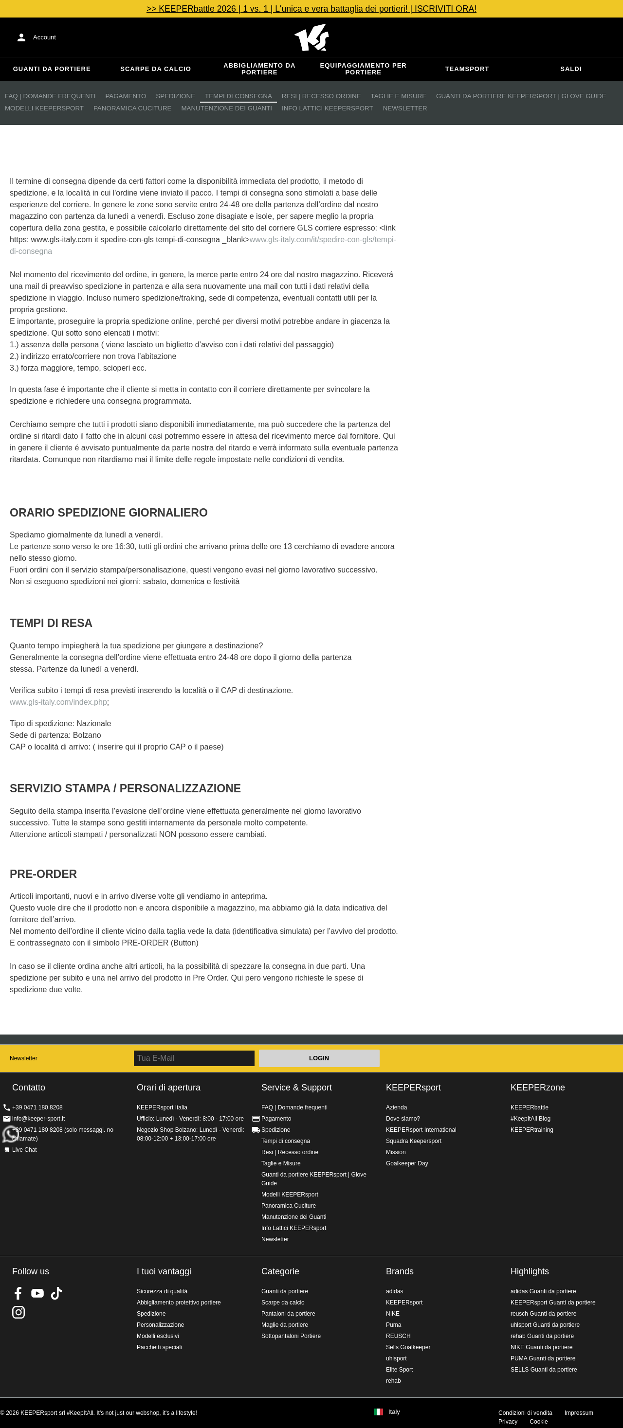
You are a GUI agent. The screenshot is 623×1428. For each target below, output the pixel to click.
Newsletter (405, 108)
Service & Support (296, 1087)
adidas (394, 1291)
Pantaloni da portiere (288, 1313)
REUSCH (398, 1336)
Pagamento (125, 96)
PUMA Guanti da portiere (543, 1358)
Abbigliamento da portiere (259, 69)
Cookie (539, 1421)
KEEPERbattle (530, 1107)
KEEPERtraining (532, 1129)
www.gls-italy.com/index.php (58, 702)
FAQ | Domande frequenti (50, 96)
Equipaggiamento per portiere (363, 69)
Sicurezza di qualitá (162, 1291)
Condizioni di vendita (525, 1413)
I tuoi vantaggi (164, 1271)
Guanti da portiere (52, 68)
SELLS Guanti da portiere (544, 1369)
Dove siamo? (403, 1118)
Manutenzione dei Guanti (226, 108)
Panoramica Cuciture (132, 108)
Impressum (579, 1413)
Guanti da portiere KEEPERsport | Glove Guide (521, 96)
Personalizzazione (160, 1324)
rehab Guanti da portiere (542, 1336)
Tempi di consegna (238, 96)
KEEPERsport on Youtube (37, 1293)
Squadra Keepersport (413, 1141)
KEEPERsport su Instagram (18, 1312)
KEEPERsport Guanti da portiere (553, 1302)
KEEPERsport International (421, 1129)
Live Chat (24, 1149)
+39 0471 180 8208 (37, 1107)
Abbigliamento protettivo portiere (179, 1302)
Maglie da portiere (284, 1324)
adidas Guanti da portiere (543, 1291)
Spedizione (175, 96)
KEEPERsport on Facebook (18, 1293)
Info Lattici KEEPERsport (327, 108)
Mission (396, 1152)
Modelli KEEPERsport (44, 108)
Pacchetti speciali (159, 1347)
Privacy (507, 1421)
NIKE (393, 1313)
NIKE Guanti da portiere (541, 1347)
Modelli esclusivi (158, 1336)
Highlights (530, 1271)
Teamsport (467, 68)
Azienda (396, 1107)
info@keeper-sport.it (38, 1118)
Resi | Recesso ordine (321, 96)
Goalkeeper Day (407, 1163)
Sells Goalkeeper (408, 1347)
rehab (393, 1380)
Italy (394, 1412)
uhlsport (396, 1358)
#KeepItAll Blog (530, 1118)
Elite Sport (399, 1369)
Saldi (571, 68)
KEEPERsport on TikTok (56, 1293)
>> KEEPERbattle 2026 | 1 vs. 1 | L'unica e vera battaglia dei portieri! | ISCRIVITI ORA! (311, 9)
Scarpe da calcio (155, 68)
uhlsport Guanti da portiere (545, 1324)
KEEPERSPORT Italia (311, 37)
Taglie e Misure (399, 96)
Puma (393, 1324)
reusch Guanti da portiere (543, 1313)
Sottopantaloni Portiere (291, 1336)
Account (44, 37)
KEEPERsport (413, 1087)
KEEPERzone (538, 1087)
